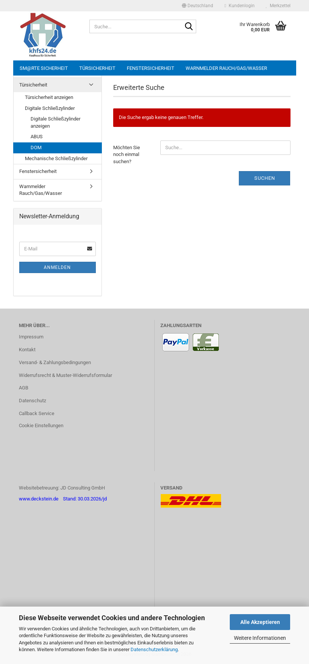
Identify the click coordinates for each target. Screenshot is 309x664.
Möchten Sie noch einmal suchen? (126, 154)
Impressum (31, 337)
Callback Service (36, 413)
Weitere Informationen (260, 638)
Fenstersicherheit (150, 68)
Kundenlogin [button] (239, 5)
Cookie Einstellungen (41, 425)
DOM (36, 147)
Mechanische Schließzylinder (56, 158)
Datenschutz (32, 400)
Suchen (264, 178)
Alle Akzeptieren (260, 622)
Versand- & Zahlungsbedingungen (55, 362)
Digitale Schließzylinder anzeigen (55, 122)
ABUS (37, 136)
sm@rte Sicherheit (44, 68)
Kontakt (27, 349)
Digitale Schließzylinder (50, 108)
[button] (197, 5)
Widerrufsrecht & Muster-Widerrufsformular (65, 375)
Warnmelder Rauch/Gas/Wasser (226, 68)
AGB (23, 388)
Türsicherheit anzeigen (49, 97)
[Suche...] (189, 27)
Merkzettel (278, 5)
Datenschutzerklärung (154, 649)
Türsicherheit (97, 68)
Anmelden (57, 267)
